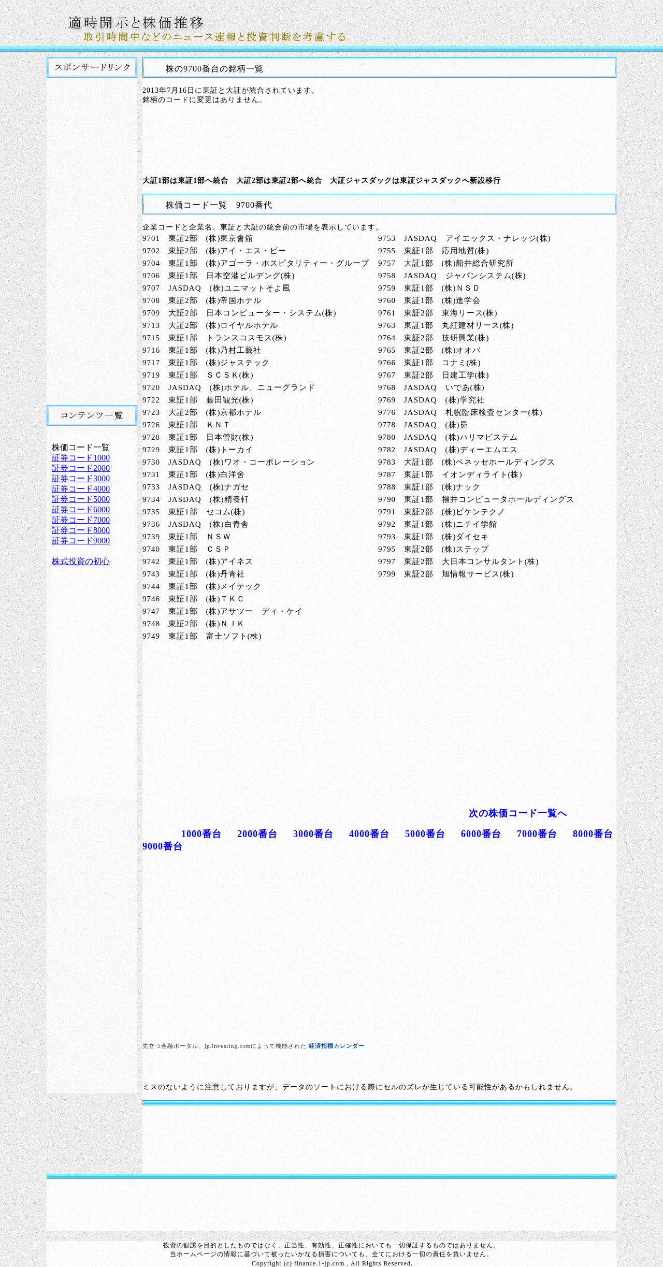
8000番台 (593, 834)
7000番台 (537, 834)
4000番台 (369, 834)
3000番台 (313, 834)
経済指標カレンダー (337, 1046)
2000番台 (257, 834)
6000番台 (481, 834)
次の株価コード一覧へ (518, 813)
